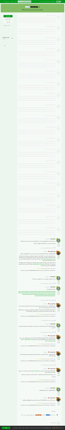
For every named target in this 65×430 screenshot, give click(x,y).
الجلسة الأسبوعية (34, 370)
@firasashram (43, 400)
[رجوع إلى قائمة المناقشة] (63, 1)
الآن (4, 45)
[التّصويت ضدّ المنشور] (59, 245)
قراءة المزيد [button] (15, 427)
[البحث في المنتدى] (24, 1)
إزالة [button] (6, 427)
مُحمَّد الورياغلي (51, 326)
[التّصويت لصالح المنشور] (59, 243)
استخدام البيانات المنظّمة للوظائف (39, 264)
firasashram (51, 253)
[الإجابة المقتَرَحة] (8, 19)
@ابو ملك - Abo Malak (41, 338)
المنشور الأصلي (6, 25)
